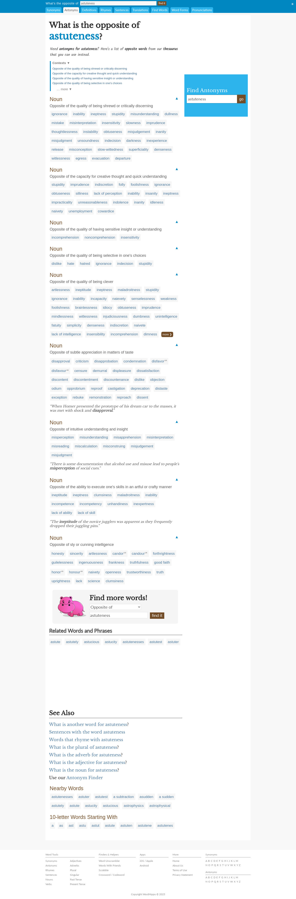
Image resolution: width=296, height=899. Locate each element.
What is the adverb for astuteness (85, 754)
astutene (145, 826)
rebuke (78, 397)
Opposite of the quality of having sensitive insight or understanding (92, 78)
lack (79, 581)
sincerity (76, 554)
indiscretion (104, 185)
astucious (91, 642)
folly (122, 185)
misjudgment (62, 141)
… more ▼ (64, 89)
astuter (173, 642)
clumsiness (103, 495)
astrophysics (134, 806)
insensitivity (111, 123)
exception (59, 397)
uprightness (61, 581)
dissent (142, 397)
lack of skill (86, 513)
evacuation (100, 158)
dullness (171, 114)
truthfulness (139, 562)
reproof (96, 389)
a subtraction (123, 797)
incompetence (63, 504)
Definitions (89, 10)
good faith (162, 562)
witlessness (61, 158)
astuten (126, 826)
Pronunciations (202, 10)
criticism (82, 361)
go (241, 99)
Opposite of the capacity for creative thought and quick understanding (94, 73)
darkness (133, 141)
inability (79, 114)
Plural (73, 870)
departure (122, 158)
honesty (58, 554)
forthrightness (164, 554)
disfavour (59, 371)
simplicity (74, 325)
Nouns (49, 879)
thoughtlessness (65, 132)
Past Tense (76, 879)
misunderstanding (144, 114)
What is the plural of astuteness (83, 747)
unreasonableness (92, 202)
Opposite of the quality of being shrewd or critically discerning (89, 68)
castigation (116, 389)
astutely (72, 642)
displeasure (122, 371)
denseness (162, 150)
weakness (169, 299)
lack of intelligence (66, 334)
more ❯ (167, 334)
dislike (57, 264)
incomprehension (65, 237)
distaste (161, 389)
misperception (63, 437)
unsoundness (88, 141)
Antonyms (71, 10)
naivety (57, 211)
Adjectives (75, 860)
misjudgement (139, 132)
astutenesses (133, 642)
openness (113, 572)
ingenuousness (91, 562)
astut (95, 826)
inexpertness (143, 504)
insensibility (96, 334)
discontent (60, 380)
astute (55, 642)
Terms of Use (180, 870)
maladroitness (129, 290)
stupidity (118, 114)
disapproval (61, 361)
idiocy (107, 308)
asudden (146, 797)
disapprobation (106, 361)
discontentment (86, 380)
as (61, 826)
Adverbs (74, 865)
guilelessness (62, 562)
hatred (85, 264)
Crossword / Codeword (112, 874)
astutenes (165, 826)
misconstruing (114, 446)
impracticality (62, 202)
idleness (156, 202)
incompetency (91, 504)
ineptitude (83, 290)
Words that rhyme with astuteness (86, 739)
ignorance (59, 114)
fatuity (56, 325)
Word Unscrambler (109, 860)
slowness (133, 123)
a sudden (166, 797)
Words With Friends (110, 865)
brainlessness (86, 308)
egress (81, 158)
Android (144, 865)
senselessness (143, 299)
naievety (119, 299)
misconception (80, 150)
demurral (100, 371)
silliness (82, 193)
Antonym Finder (84, 777)
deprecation (140, 389)
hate (70, 264)
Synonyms (53, 10)
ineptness (98, 114)
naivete (139, 325)
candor (117, 554)
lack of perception (108, 193)
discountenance (116, 380)
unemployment (80, 211)
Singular (74, 874)
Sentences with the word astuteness (87, 732)
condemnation (134, 361)
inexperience (157, 141)
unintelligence (166, 316)
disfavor (158, 361)
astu (82, 826)
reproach (124, 397)
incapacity (99, 299)
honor (56, 572)
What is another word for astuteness (88, 724)
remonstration (100, 397)
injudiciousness (115, 316)
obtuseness (113, 132)
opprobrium (76, 389)
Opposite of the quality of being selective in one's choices (87, 83)
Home (176, 860)
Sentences (122, 10)
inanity (161, 132)
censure (80, 371)
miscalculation (86, 446)
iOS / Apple (146, 860)
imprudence (155, 123)
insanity (151, 193)
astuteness (118, 615)
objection (157, 380)
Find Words (159, 10)
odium (56, 389)
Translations (140, 10)
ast (71, 826)
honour (74, 572)
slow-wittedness (110, 150)
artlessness (61, 290)
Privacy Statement (183, 874)
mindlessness (62, 316)
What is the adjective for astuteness (87, 762)
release (57, 150)
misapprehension (127, 437)
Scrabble (103, 870)
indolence (121, 202)
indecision (113, 141)
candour (138, 554)
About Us (178, 865)
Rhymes (106, 10)
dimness (150, 334)
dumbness (141, 316)
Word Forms (180, 10)
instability (90, 132)
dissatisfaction (148, 371)
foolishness (140, 185)
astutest (155, 642)
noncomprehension (100, 237)
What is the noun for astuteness (83, 770)
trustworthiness (139, 572)
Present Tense (77, 884)
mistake (58, 123)
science (94, 581)
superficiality (139, 150)
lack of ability (62, 513)
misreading (60, 446)
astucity (111, 642)
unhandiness (117, 504)
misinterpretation (83, 123)
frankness (116, 562)
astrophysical (159, 806)
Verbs (48, 884)
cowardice (106, 211)
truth (160, 572)
